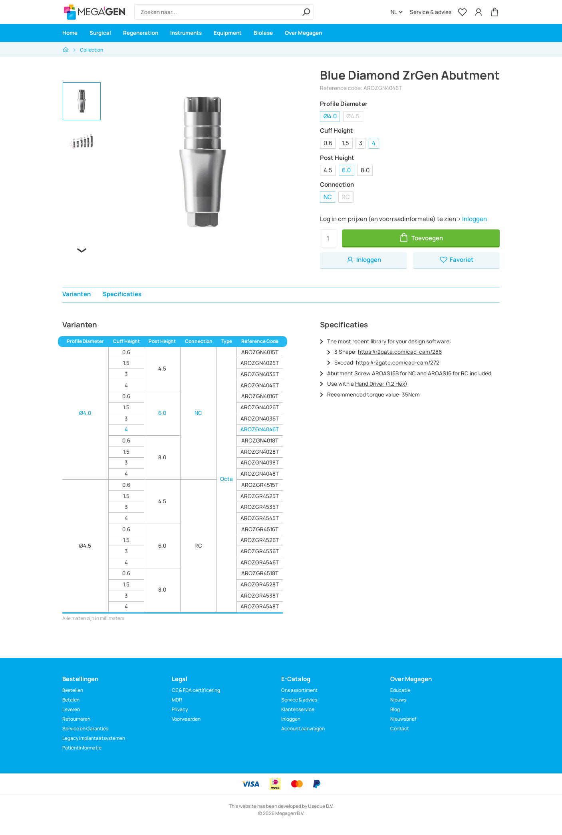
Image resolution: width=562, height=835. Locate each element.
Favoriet (456, 259)
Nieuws (398, 699)
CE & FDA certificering (196, 690)
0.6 (328, 143)
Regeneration (140, 32)
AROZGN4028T (259, 451)
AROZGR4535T (259, 506)
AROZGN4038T (259, 462)
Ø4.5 (352, 116)
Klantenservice (297, 709)
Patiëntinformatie (81, 747)
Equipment (228, 32)
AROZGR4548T (259, 606)
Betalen (70, 699)
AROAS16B (385, 373)
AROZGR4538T (259, 595)
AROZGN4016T (259, 396)
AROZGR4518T (259, 573)
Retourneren (76, 718)
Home (69, 32)
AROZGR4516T (259, 529)
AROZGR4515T (259, 484)
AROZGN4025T (259, 363)
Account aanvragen (303, 728)
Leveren (71, 709)
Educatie (400, 690)
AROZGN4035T (259, 374)
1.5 (345, 143)
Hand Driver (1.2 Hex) (381, 383)
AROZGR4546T (259, 562)
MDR (177, 699)
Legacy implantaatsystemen (93, 738)
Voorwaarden (186, 718)
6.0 (346, 170)
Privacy (180, 709)
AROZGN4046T (259, 429)
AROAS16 (439, 373)
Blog (395, 709)
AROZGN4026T (259, 407)
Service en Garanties (85, 728)
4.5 (328, 170)
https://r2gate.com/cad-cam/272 (397, 362)
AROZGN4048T (259, 473)
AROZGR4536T (259, 551)
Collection (91, 49)
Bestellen (72, 690)
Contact (399, 728)
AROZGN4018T (259, 440)
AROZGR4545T (259, 518)
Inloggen (474, 219)
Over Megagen (303, 32)
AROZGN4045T (259, 385)
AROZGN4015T (259, 352)
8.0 (365, 170)
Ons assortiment (299, 690)
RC (346, 197)
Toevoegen (421, 237)
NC (328, 197)
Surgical (100, 32)
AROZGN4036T (259, 418)
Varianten (76, 294)
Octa (226, 478)
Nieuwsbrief (403, 718)
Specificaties (122, 294)
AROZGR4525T (259, 496)
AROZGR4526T (259, 540)
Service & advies (430, 12)
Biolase (263, 32)
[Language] (396, 12)
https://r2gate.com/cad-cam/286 (400, 351)
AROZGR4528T (259, 584)
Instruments (186, 32)
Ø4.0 (330, 116)
